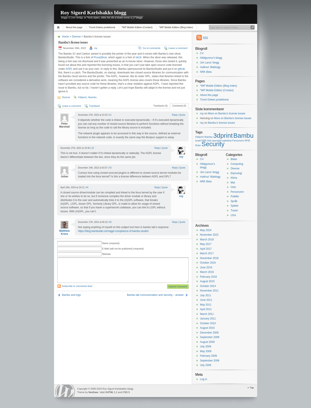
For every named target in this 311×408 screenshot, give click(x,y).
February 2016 (208, 276)
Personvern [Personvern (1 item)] (238, 140)
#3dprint (82, 97)
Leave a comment (177, 48)
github (181, 68)
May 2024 (206, 230)
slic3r (138, 57)
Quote (182, 115)
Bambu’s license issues (221, 122)
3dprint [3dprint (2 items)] (223, 135)
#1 (110, 115)
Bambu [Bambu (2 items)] (243, 135)
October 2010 (208, 323)
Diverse (76, 36)
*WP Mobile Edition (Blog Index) (176, 27)
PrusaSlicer (100, 57)
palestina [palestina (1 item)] (227, 140)
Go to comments (151, 48)
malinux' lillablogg (210, 67)
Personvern (237, 191)
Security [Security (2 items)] (213, 143)
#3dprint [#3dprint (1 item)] (199, 137)
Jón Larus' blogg (209, 62)
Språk (234, 201)
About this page (74, 27)
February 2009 (208, 355)
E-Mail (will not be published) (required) (123, 248)
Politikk (235, 196)
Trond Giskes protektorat (102, 27)
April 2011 (206, 309)
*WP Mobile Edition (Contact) (137, 27)
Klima (234, 177)
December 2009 (209, 332)
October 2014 (208, 286)
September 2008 (209, 360)
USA (233, 215)
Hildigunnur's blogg (211, 57)
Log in (203, 379)
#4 (87, 187)
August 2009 (207, 341)
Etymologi (236, 173)
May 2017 (206, 244)
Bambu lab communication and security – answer (155, 294)
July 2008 (205, 365)
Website (106, 254)
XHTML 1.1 (111, 392)
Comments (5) (179, 106)
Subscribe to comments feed (77, 286)
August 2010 (207, 327)
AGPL (69, 68)
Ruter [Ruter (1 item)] (198, 145)
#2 (93, 148)
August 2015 (207, 281)
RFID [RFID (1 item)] (247, 140)
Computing (237, 163)
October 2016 (208, 262)
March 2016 (207, 272)
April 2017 (206, 248)
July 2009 (205, 346)
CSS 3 (126, 392)
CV (202, 53)
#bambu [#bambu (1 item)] (208, 137)
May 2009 (206, 351)
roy (95, 48)
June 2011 (206, 299)
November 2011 (209, 290)
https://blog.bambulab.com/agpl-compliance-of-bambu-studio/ (113, 231)
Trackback (94, 106)
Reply (175, 115)
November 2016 (209, 258)
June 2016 (206, 267)
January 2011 (208, 318)
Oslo (233, 187)
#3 (110, 168)
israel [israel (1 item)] (198, 140)
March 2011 (207, 314)
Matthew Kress (64, 232)
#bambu (92, 97)
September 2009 (209, 337)
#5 (110, 222)
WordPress (65, 391)
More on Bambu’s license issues (226, 113)
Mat (233, 182)
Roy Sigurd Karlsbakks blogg (93, 12)
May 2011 (206, 304)
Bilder (234, 159)
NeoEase (93, 392)
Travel (234, 210)
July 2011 (205, 295)
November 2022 (209, 234)
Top (252, 387)
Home (59, 27)
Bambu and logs (71, 294)
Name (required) (111, 243)
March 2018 (207, 239)
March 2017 (207, 253)
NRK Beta (206, 71)
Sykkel (234, 205)
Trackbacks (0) (160, 106)
